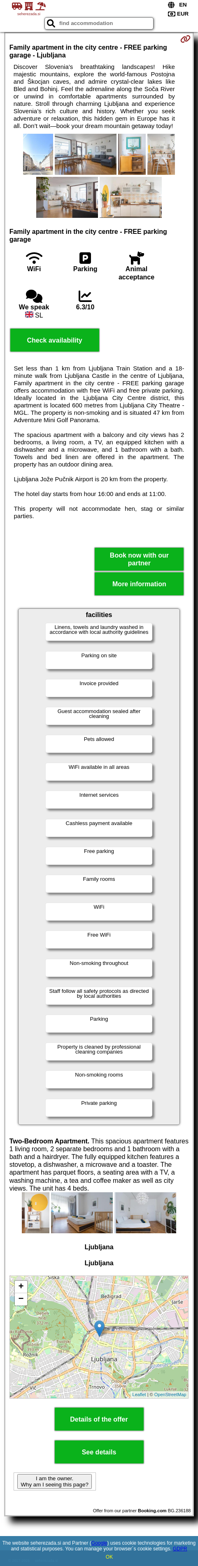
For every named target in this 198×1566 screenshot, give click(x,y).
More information (139, 584)
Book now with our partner (139, 559)
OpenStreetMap (170, 1394)
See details (99, 1452)
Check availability (54, 340)
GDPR (180, 1549)
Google (99, 1543)
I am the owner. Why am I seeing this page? (54, 1481)
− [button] (21, 1299)
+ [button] (21, 1287)
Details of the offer (99, 1419)
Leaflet (139, 1394)
